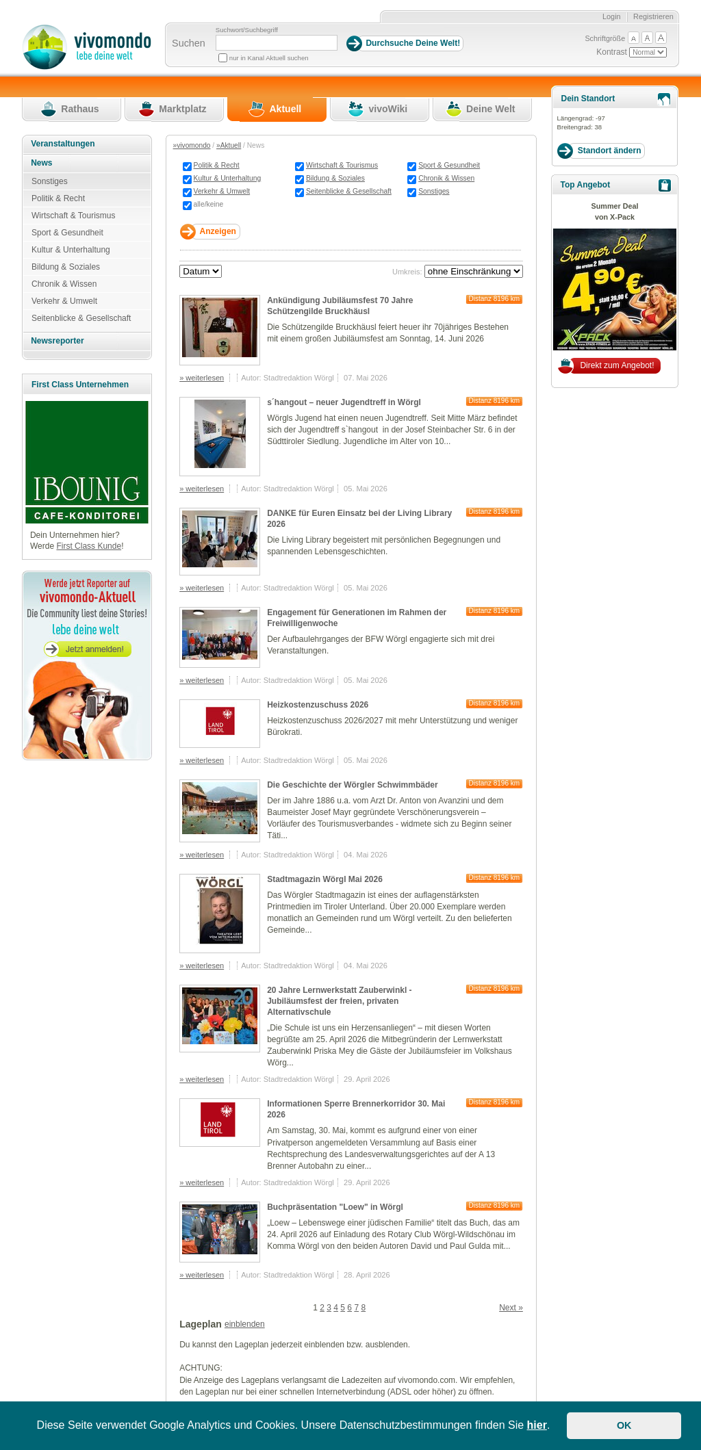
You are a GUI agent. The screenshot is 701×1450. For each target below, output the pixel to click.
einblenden (245, 1324)
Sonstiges (433, 191)
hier (537, 1425)
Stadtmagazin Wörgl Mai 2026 (325, 879)
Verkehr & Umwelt (222, 191)
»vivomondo (192, 145)
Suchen (188, 43)
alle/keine (209, 204)
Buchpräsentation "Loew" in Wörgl (335, 1207)
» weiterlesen (201, 378)
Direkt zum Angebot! (617, 365)
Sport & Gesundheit (449, 165)
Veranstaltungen (62, 143)
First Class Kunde (88, 546)
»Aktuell (228, 145)
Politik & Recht (217, 165)
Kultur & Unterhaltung (228, 178)
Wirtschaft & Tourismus (342, 165)
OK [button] (624, 1425)
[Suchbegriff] (276, 43)
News (41, 163)
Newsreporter (57, 341)
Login (611, 16)
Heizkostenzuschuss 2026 (317, 705)
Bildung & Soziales (335, 178)
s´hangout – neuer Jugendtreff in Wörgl (344, 402)
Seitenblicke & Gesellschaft (349, 191)
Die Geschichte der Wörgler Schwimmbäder (352, 785)
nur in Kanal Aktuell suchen (269, 58)
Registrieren (653, 16)
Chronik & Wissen (446, 178)
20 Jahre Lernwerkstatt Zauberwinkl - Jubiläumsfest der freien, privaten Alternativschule (339, 1001)
